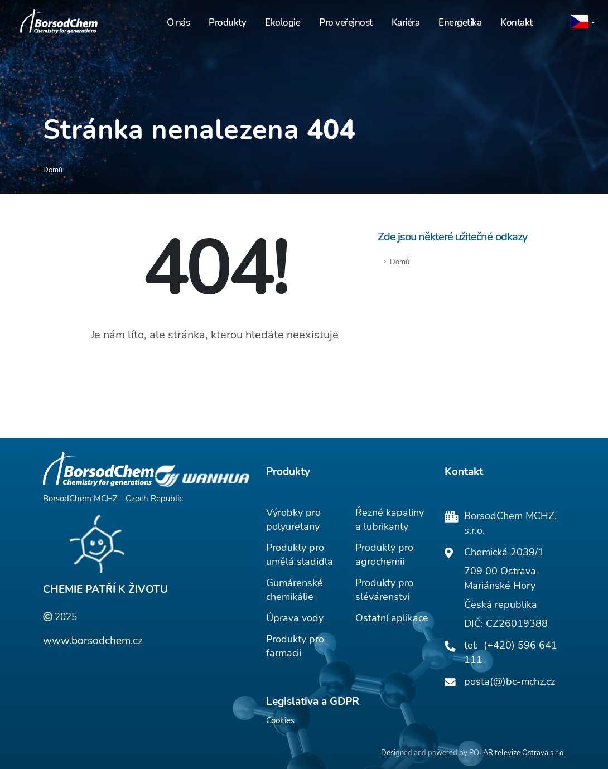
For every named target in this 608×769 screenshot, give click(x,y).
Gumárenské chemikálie (294, 589)
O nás (178, 22)
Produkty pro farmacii (295, 646)
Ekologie (282, 22)
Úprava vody (295, 618)
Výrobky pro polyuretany (293, 519)
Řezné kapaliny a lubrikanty (389, 519)
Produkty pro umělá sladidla (299, 554)
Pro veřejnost (346, 22)
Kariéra (406, 22)
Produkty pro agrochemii (384, 554)
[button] (583, 22)
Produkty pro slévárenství (384, 589)
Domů (399, 262)
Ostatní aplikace (391, 618)
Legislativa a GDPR (312, 701)
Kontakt (516, 22)
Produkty (227, 22)
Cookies (280, 720)
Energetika (459, 22)
